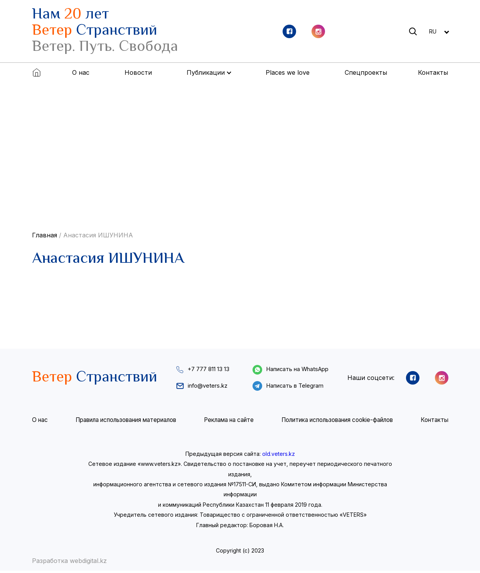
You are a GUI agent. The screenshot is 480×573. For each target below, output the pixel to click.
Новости (138, 72)
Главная (44, 235)
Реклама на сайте (228, 422)
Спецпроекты (366, 72)
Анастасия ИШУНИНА (98, 235)
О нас (80, 72)
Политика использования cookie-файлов (337, 422)
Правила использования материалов (125, 422)
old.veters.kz (278, 456)
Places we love (288, 72)
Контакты (433, 72)
